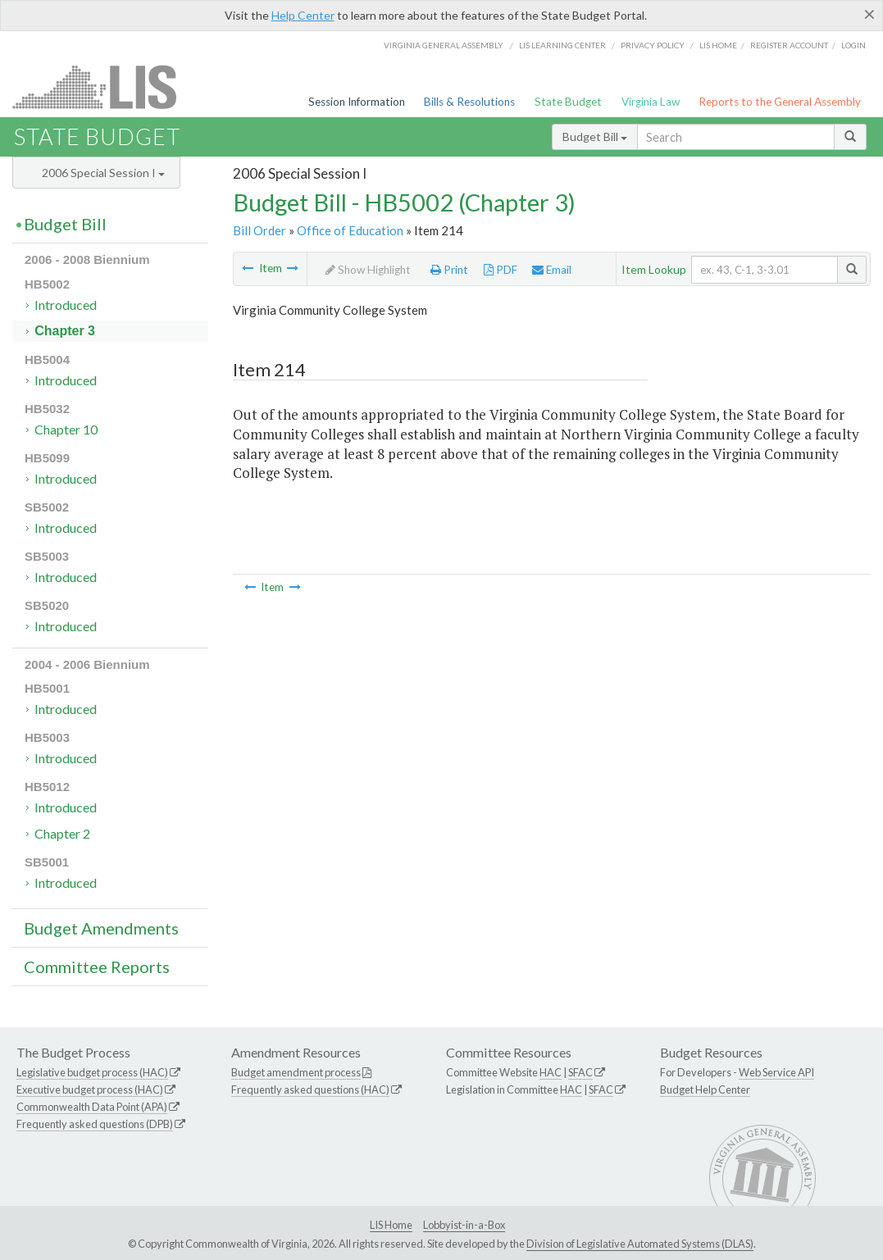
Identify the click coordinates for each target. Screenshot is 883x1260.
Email (551, 269)
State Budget (568, 101)
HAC (550, 1072)
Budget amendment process (296, 1072)
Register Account (789, 45)
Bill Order (259, 230)
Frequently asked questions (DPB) (94, 1123)
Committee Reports (97, 966)
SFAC (580, 1072)
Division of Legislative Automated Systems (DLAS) (639, 1243)
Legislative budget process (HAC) (92, 1072)
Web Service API (776, 1072)
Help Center (303, 15)
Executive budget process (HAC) (89, 1089)
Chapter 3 (64, 331)
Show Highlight (368, 269)
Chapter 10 (66, 429)
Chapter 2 (62, 833)
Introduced (65, 304)
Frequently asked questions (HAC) (310, 1089)
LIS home (718, 45)
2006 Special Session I (103, 173)
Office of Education (350, 230)
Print (449, 269)
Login (853, 45)
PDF (500, 269)
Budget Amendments (101, 928)
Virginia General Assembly (443, 45)
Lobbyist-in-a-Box (464, 1224)
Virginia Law (650, 101)
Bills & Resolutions (469, 101)
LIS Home (391, 1224)
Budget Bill (594, 136)
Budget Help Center (705, 1089)
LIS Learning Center (562, 45)
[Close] (869, 14)
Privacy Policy (653, 45)
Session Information (356, 101)
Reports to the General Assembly (780, 101)
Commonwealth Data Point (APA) (91, 1106)
